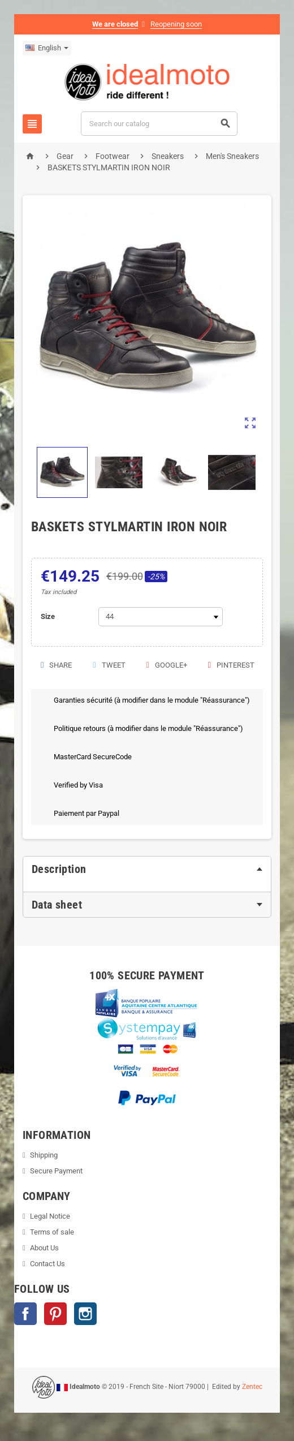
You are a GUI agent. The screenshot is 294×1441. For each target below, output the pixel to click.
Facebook (25, 1314)
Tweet (108, 665)
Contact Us (47, 1263)
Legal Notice (50, 1216)
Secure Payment (56, 1171)
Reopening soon (176, 24)
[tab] (147, 869)
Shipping (44, 1155)
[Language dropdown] (47, 48)
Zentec (252, 1387)
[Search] (159, 123)
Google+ (166, 665)
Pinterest (230, 665)
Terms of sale (52, 1232)
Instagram (85, 1314)
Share (56, 665)
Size (48, 616)
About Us (44, 1248)
